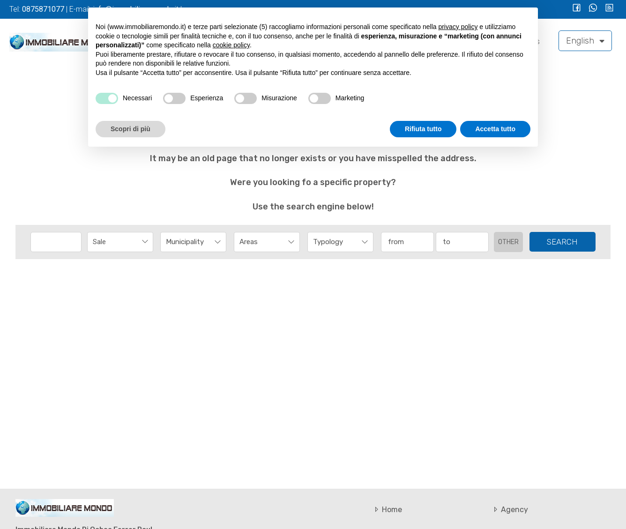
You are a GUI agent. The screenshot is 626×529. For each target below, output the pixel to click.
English (585, 40)
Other (508, 242)
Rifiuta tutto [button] (423, 129)
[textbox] (187, 242)
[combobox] (120, 242)
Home (387, 509)
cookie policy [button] (231, 45)
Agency (510, 509)
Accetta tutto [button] (495, 129)
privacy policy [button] (457, 26)
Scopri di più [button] (130, 129)
